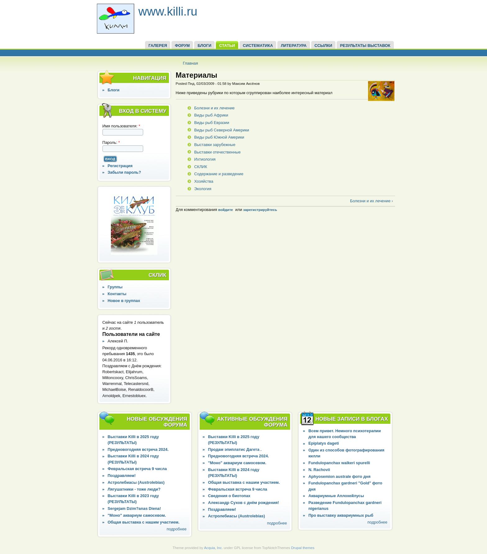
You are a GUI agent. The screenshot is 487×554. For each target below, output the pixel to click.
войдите (225, 210)
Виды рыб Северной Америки (221, 130)
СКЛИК (200, 166)
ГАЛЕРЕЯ (157, 45)
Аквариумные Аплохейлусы (336, 495)
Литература (294, 45)
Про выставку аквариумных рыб (340, 515)
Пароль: (111, 142)
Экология (202, 188)
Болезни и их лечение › (371, 201)
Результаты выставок (365, 45)
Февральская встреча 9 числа (137, 468)
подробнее (177, 529)
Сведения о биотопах (229, 495)
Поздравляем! (122, 475)
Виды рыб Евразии (211, 122)
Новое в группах (124, 300)
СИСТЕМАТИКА (258, 45)
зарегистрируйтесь (260, 210)
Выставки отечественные (217, 152)
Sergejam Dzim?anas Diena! (134, 508)
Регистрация (120, 165)
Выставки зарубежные (214, 144)
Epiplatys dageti (323, 443)
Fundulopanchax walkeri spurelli (339, 462)
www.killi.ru (168, 11)
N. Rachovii (319, 469)
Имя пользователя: (121, 126)
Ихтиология (205, 159)
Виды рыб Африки (211, 115)
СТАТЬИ (227, 45)
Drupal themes (302, 548)
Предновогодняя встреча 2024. (138, 449)
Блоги (114, 90)
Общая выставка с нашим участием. (144, 522)
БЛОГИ (204, 45)
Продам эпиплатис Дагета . (235, 449)
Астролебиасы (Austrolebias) (136, 482)
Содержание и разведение (218, 174)
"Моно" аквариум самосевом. (137, 515)
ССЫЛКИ (323, 45)
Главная (190, 63)
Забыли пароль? (124, 172)
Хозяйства (203, 181)
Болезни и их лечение (214, 108)
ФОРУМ (182, 45)
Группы (115, 287)
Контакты (117, 293)
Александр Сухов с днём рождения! (243, 502)
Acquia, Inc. (213, 548)
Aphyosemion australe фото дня (339, 476)
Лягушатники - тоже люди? (134, 489)
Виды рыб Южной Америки (219, 137)
